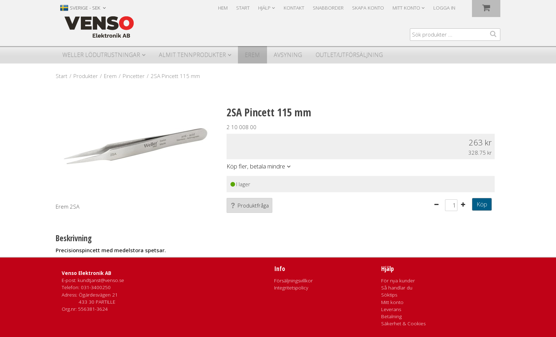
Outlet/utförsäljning (349, 55)
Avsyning (288, 55)
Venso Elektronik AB (86, 273)
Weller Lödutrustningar (101, 55)
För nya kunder (398, 280)
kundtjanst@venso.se (101, 280)
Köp (482, 204)
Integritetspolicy (291, 287)
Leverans (391, 309)
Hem (223, 8)
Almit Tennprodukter (192, 55)
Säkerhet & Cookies (403, 323)
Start (243, 8)
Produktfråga (249, 205)
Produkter (85, 75)
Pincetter (134, 75)
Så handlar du (396, 287)
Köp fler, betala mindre (256, 166)
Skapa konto (368, 8)
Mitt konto (392, 302)
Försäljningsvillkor (293, 280)
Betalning (391, 316)
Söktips (389, 295)
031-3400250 (96, 287)
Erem (252, 55)
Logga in (444, 8)
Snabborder (328, 8)
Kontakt (294, 8)
